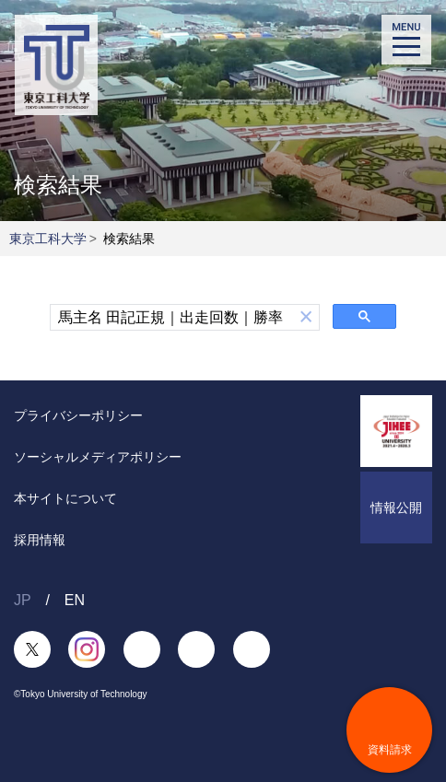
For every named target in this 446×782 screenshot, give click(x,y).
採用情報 (39, 539)
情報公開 (396, 507)
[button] (306, 317)
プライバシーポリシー (78, 415)
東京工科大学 (48, 238)
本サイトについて (65, 498)
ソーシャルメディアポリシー (98, 456)
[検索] (172, 317)
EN (75, 600)
